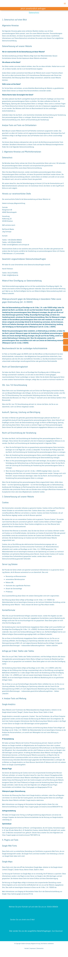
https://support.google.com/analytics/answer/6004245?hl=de (45, 807)
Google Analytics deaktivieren (35, 800)
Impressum (33, 949)
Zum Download (57, 936)
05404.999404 (52, 912)
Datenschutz (40, 949)
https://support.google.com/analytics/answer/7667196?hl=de (22, 835)
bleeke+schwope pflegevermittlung (8, 3)
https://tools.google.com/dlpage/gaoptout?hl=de (38, 787)
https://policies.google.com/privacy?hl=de (21, 894)
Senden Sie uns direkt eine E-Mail (22, 924)
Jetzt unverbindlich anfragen (33, 8)
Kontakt (27, 949)
